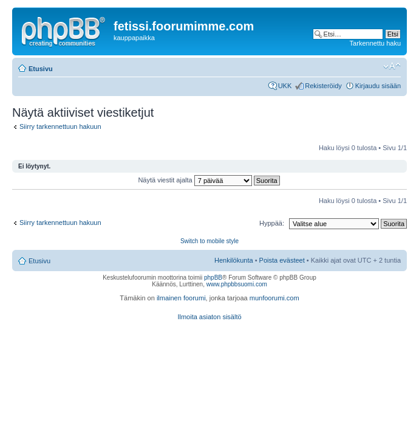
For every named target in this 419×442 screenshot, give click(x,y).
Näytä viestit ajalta (208, 180)
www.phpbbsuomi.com (236, 284)
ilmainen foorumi (181, 298)
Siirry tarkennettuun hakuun (60, 126)
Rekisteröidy (323, 85)
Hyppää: (271, 223)
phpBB (213, 277)
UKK (285, 85)
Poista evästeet (282, 260)
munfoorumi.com (274, 298)
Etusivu (41, 68)
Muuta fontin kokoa (392, 66)
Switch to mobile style (209, 241)
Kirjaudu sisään (378, 85)
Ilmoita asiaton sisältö (209, 316)
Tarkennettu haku (375, 43)
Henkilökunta (233, 260)
